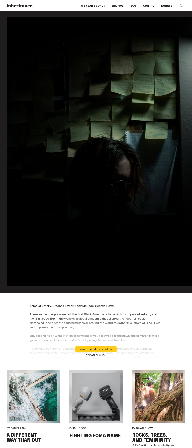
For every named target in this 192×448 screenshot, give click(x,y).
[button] (181, 5)
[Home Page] (20, 5)
